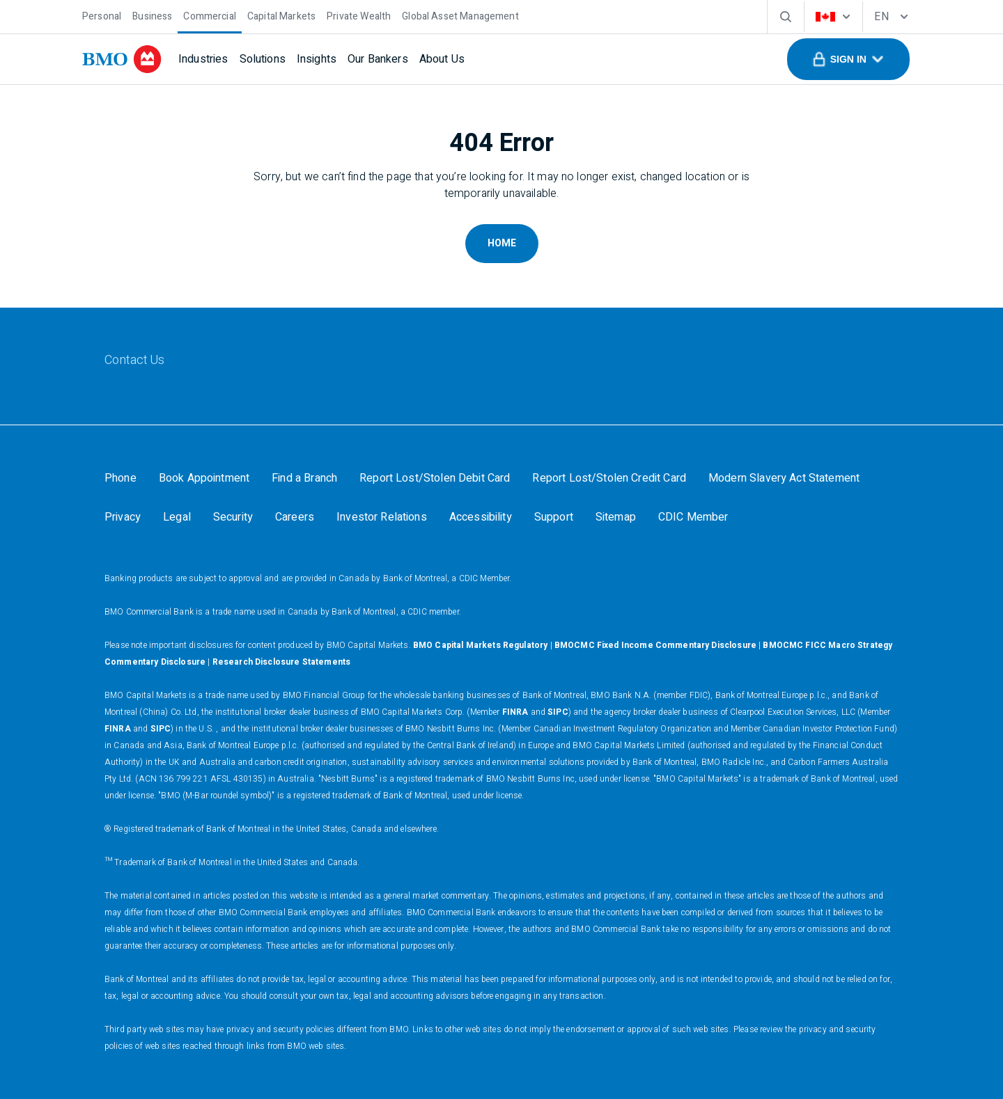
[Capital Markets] (281, 15)
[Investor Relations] (381, 517)
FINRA (515, 712)
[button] (848, 59)
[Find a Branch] (304, 478)
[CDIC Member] (693, 517)
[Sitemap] (616, 517)
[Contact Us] (134, 360)
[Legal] (177, 517)
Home (502, 243)
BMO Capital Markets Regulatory (480, 645)
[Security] (233, 517)
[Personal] (101, 15)
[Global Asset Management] (460, 15)
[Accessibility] (480, 517)
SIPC (557, 712)
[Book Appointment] (204, 478)
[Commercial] (209, 15)
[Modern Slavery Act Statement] (784, 478)
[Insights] (316, 59)
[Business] (152, 15)
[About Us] (442, 59)
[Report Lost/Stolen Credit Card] (609, 478)
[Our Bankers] (378, 59)
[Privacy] (122, 517)
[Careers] (294, 517)
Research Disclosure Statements (281, 662)
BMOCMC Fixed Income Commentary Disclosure (655, 645)
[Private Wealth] (359, 15)
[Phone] (120, 478)
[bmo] (122, 59)
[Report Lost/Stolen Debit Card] (434, 478)
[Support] (553, 517)
